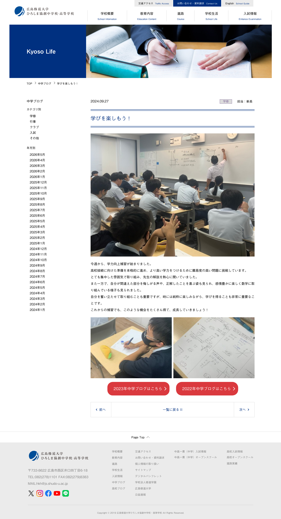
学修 (226, 101)
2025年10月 (38, 193)
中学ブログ (44, 83)
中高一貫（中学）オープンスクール (195, 457)
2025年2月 (37, 237)
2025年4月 (37, 226)
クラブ (34, 127)
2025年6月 (37, 215)
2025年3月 (37, 232)
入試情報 (250, 16)
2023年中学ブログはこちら (138, 389)
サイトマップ (143, 470)
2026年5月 (37, 154)
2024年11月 (38, 254)
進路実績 (232, 463)
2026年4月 (37, 160)
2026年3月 (37, 165)
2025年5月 (37, 221)
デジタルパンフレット (148, 476)
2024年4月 (37, 293)
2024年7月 (37, 276)
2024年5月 (37, 287)
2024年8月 (37, 271)
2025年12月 (38, 182)
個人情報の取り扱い (147, 464)
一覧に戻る (171, 409)
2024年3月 (37, 298)
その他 (34, 138)
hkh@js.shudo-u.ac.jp (52, 483)
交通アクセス (153, 3)
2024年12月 (38, 248)
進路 (180, 16)
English (237, 3)
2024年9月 (37, 265)
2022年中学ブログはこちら (206, 389)
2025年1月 (37, 243)
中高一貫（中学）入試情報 (190, 451)
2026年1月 (37, 176)
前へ (102, 409)
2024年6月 (37, 282)
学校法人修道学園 (145, 482)
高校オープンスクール (240, 457)
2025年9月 (37, 198)
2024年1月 (37, 309)
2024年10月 (38, 259)
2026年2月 (37, 171)
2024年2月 (37, 304)
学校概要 (107, 16)
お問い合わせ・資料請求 (197, 3)
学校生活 (211, 16)
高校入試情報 (235, 451)
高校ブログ (118, 488)
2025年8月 (37, 204)
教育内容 (147, 16)
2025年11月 (38, 187)
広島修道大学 (143, 488)
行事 (33, 121)
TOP (29, 83)
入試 (33, 132)
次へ (242, 409)
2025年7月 (37, 210)
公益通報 (140, 494)
